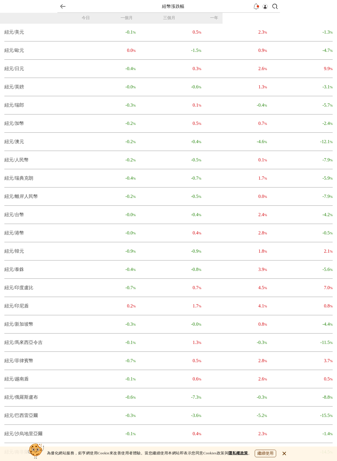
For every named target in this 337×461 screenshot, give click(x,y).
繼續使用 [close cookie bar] (265, 453)
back (62, 6)
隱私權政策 (238, 453)
